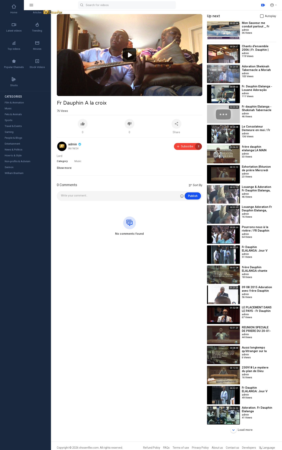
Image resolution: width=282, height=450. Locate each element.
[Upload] (263, 5)
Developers (249, 447)
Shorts (14, 82)
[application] (129, 55)
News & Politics (13, 149)
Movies (37, 45)
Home (13, 9)
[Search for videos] (154, 5)
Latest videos (14, 27)
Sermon (9, 167)
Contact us (232, 447)
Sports (8, 120)
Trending (37, 27)
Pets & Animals (13, 114)
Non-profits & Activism (17, 161)
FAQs (166, 447)
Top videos (14, 45)
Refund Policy (151, 447)
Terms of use (181, 447)
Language (267, 447)
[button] (273, 5)
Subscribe (189, 146)
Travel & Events (13, 126)
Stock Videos (37, 64)
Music (77, 161)
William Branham (14, 173)
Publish (193, 195)
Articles (37, 9)
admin (75, 144)
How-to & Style (13, 155)
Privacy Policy (200, 447)
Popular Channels (14, 64)
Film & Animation (14, 102)
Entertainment (12, 143)
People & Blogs (13, 137)
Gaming (9, 131)
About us (217, 447)
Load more (241, 430)
